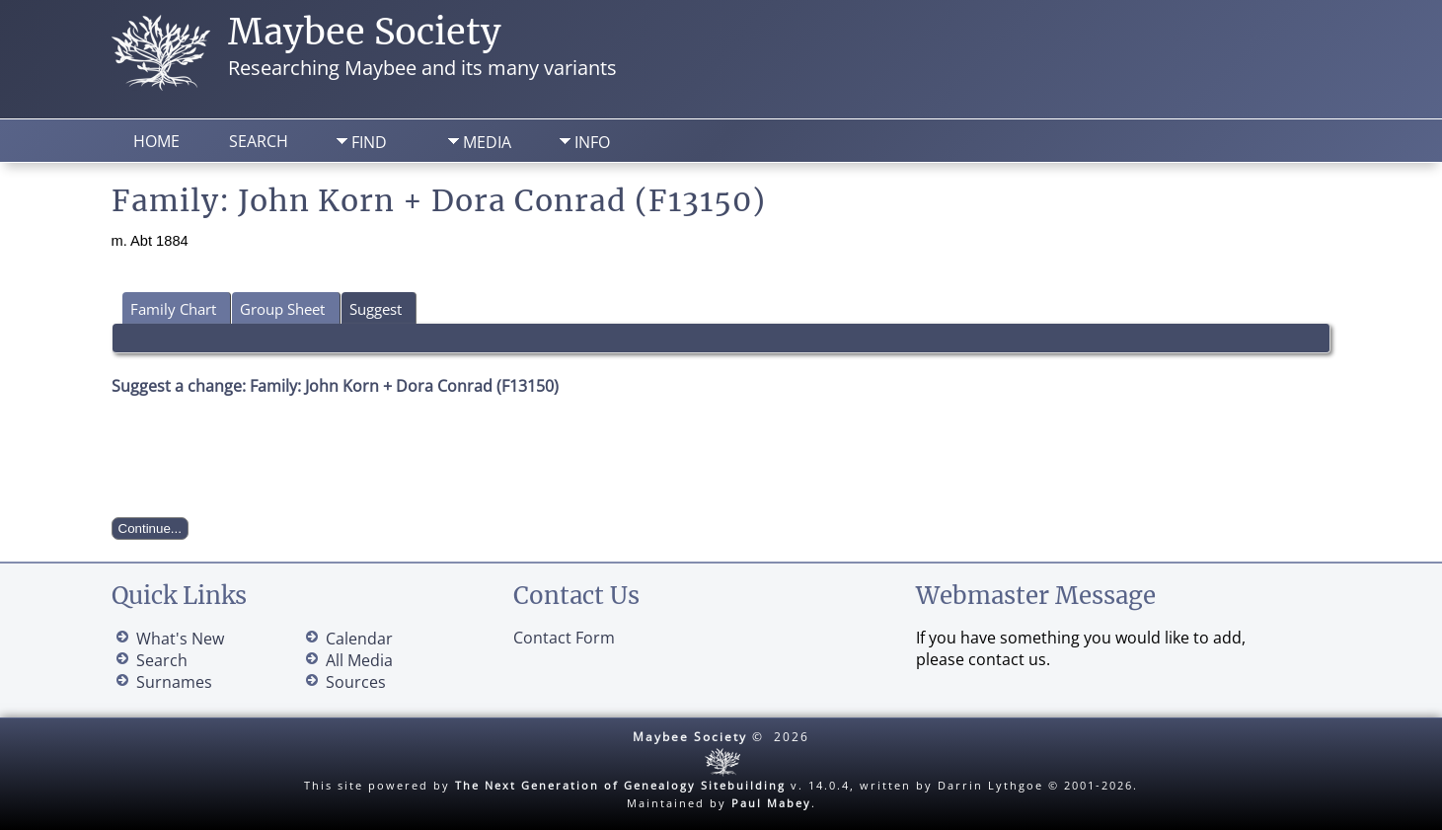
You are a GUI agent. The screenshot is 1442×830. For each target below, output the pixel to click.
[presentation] (262, 456)
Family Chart (173, 309)
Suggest (375, 309)
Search (258, 141)
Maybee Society (364, 32)
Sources (356, 682)
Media (487, 142)
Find (369, 142)
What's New (180, 638)
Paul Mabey (771, 802)
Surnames (174, 682)
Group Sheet (282, 309)
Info (592, 142)
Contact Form (564, 637)
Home (156, 141)
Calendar (359, 638)
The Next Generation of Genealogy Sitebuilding (620, 785)
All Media (359, 660)
